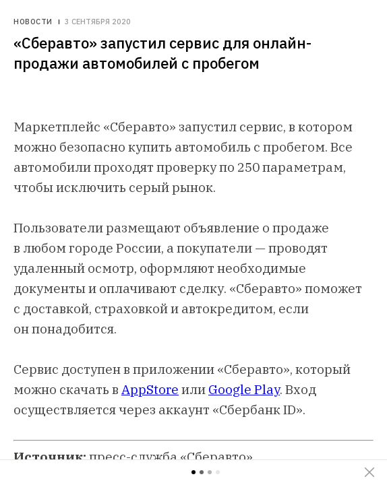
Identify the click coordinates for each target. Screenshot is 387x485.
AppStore (150, 389)
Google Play (244, 389)
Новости (33, 22)
